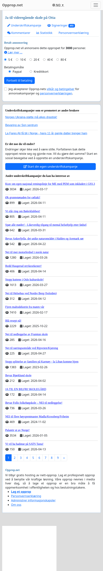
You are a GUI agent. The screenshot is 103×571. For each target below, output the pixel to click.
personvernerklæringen (56, 93)
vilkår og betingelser (60, 89)
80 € (63, 60)
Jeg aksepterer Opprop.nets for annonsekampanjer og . (44, 91)
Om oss (16, 505)
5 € (10, 60)
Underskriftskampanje (24, 25)
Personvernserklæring (74, 33)
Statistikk (44, 33)
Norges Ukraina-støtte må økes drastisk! (31, 117)
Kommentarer (18, 33)
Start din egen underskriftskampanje (50, 167)
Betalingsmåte (14, 67)
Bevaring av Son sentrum (21, 125)
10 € (23, 60)
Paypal (17, 72)
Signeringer (61, 25)
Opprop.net (12, 5)
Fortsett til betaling (19, 80)
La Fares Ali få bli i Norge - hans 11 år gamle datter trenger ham (46, 133)
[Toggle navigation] (96, 5)
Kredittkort (41, 72)
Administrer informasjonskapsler (33, 500)
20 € (36, 60)
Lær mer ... (13, 52)
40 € (50, 60)
